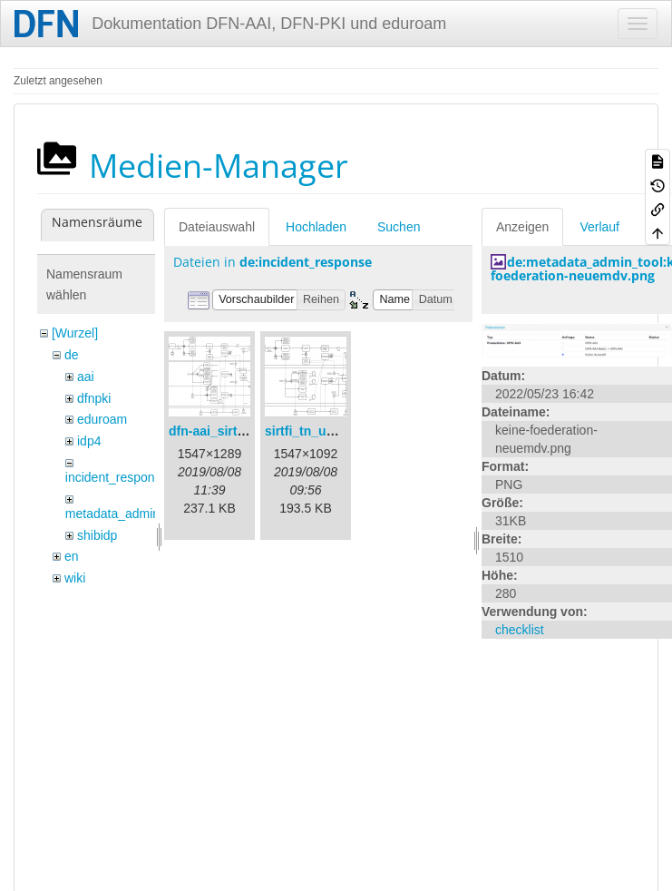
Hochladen (316, 227)
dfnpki (94, 398)
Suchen (398, 227)
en (71, 556)
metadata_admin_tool (126, 513)
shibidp (97, 535)
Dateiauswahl (217, 227)
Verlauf (599, 227)
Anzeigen (522, 227)
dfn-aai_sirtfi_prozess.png (247, 431)
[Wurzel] (75, 333)
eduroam (102, 419)
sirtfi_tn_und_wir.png (329, 431)
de (71, 355)
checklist (519, 629)
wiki (74, 578)
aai (85, 376)
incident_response (117, 477)
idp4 (89, 441)
